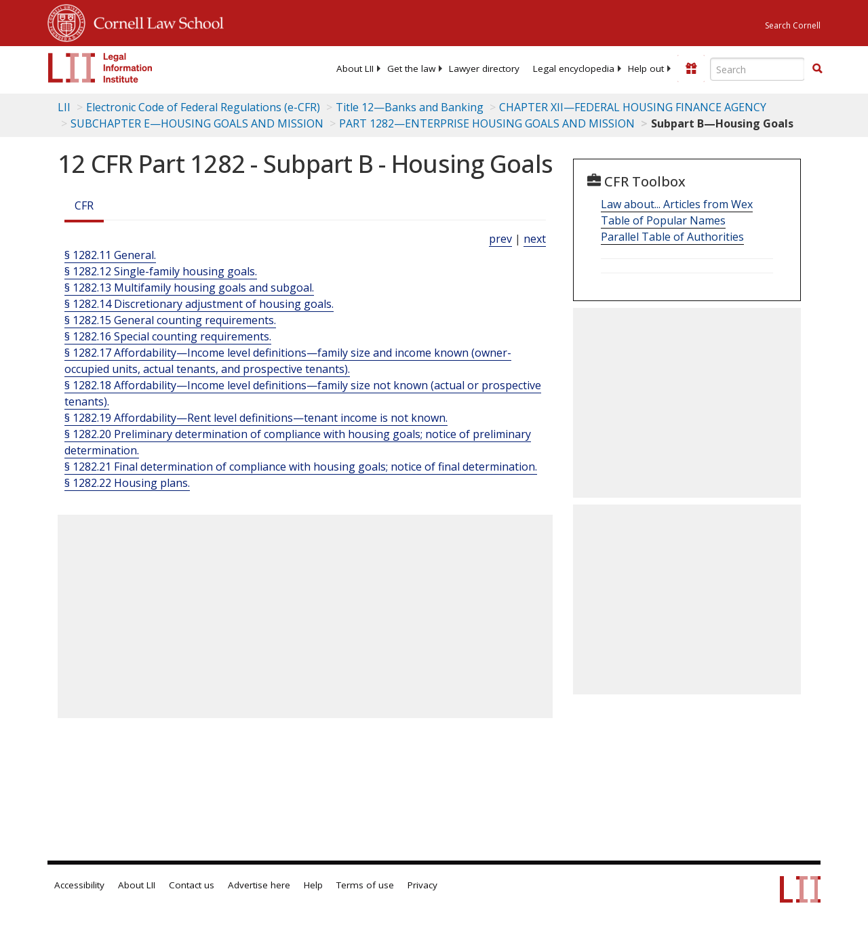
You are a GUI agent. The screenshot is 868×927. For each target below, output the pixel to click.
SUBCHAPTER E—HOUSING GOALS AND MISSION (197, 123)
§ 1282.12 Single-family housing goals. (160, 271)
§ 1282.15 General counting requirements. (170, 320)
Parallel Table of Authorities (672, 236)
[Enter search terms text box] (757, 69)
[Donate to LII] (691, 68)
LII (64, 107)
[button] (817, 68)
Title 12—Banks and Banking (410, 107)
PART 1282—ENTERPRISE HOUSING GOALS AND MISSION (487, 123)
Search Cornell (793, 25)
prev (500, 238)
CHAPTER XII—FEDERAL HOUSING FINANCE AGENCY (632, 107)
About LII (355, 68)
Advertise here (259, 885)
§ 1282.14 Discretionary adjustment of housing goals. (199, 303)
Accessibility (79, 885)
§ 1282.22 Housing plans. (127, 482)
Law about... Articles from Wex (677, 204)
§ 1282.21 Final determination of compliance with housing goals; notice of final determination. (300, 466)
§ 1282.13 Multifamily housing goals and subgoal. (189, 287)
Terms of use (365, 885)
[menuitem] (355, 68)
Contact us (191, 885)
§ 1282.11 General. (110, 255)
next (535, 238)
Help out (646, 68)
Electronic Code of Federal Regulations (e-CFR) (203, 107)
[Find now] (817, 69)
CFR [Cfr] (84, 205)
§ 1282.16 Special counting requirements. (167, 336)
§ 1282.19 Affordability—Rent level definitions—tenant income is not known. (256, 417)
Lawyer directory (484, 68)
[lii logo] (100, 68)
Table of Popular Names (663, 220)
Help (313, 885)
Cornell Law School (154, 21)
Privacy (422, 885)
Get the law (411, 68)
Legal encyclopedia (573, 68)
